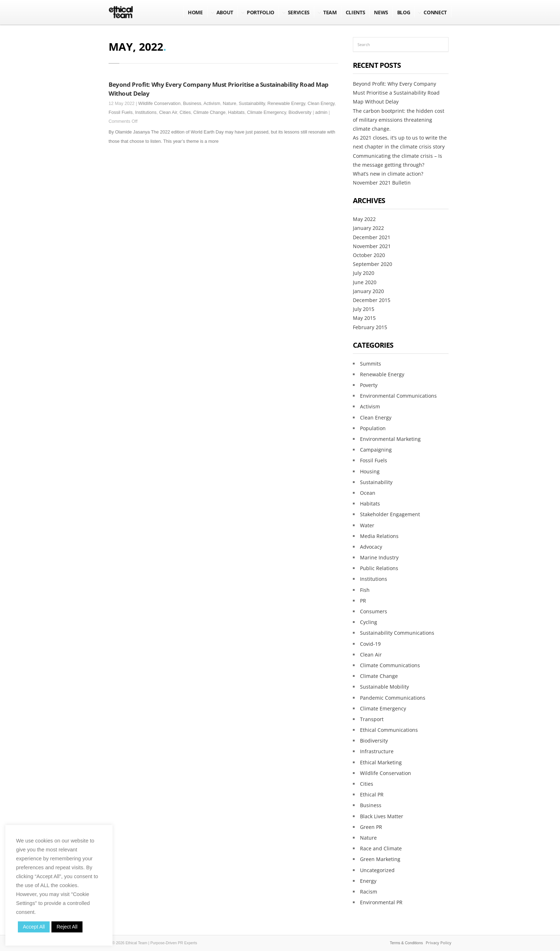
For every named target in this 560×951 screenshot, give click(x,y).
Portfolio (260, 12)
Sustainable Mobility (384, 686)
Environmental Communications (398, 395)
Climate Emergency (266, 112)
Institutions (145, 112)
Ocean (367, 492)
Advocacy (371, 546)
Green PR (371, 827)
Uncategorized (377, 870)
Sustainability (252, 103)
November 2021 (372, 246)
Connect (435, 12)
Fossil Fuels (120, 112)
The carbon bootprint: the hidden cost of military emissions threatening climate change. (398, 119)
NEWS (381, 12)
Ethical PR (372, 794)
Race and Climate (381, 848)
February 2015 (370, 327)
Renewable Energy (286, 103)
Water (367, 525)
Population (373, 428)
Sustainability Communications (397, 632)
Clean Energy (321, 103)
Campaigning (376, 449)
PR (363, 600)
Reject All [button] (66, 927)
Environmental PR (381, 902)
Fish (365, 590)
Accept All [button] (34, 927)
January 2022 (368, 228)
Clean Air (168, 112)
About (224, 12)
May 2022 (364, 219)
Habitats (236, 112)
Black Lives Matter (381, 816)
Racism (368, 891)
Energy (368, 880)
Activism (212, 103)
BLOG (403, 12)
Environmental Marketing (390, 439)
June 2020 (364, 282)
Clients (355, 12)
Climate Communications (390, 665)
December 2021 (371, 237)
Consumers (373, 611)
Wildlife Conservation (159, 103)
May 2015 (364, 318)
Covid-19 (370, 643)
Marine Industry (379, 557)
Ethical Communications (389, 729)
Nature (229, 103)
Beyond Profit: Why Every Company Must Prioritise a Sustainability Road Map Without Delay (396, 92)
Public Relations (379, 568)
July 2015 (363, 309)
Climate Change (209, 112)
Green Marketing (380, 859)
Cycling (368, 622)
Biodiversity (300, 112)
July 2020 (363, 273)
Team (330, 12)
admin (321, 112)
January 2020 (368, 291)
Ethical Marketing (381, 762)
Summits (370, 363)
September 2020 (372, 264)
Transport (372, 719)
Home (195, 12)
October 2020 (369, 255)
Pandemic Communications (392, 697)
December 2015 (371, 300)
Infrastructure (377, 751)
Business (192, 103)
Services (299, 12)
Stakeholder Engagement (390, 514)
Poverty (369, 385)
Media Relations (379, 536)
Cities (185, 112)
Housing (370, 471)
